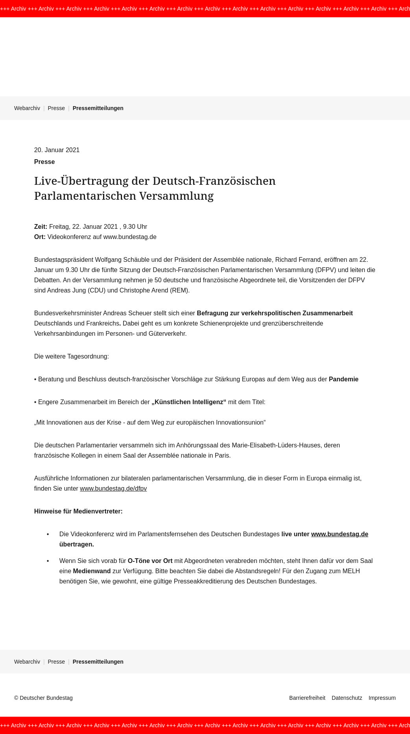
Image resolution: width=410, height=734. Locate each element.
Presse (56, 108)
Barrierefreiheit (307, 698)
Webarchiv (27, 108)
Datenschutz (347, 698)
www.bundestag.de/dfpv (113, 488)
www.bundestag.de (339, 534)
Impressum (382, 698)
